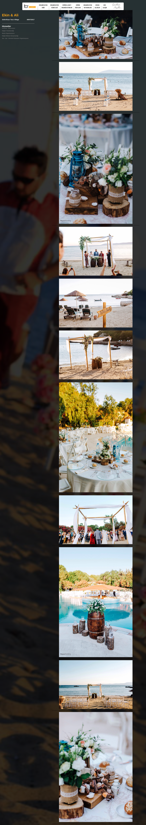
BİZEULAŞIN (105, 6)
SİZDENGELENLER (97, 6)
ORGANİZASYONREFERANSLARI (87, 6)
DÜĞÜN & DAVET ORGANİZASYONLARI (66, 6)
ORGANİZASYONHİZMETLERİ (54, 6)
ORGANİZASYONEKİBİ (43, 6)
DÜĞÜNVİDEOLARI (78, 6)
